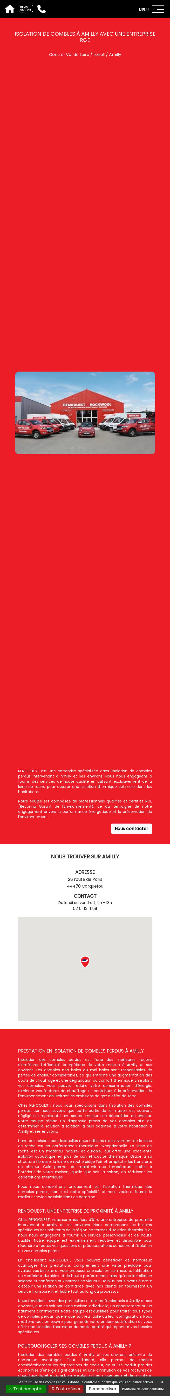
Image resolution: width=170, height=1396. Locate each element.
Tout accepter (26, 1389)
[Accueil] (9, 9)
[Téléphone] (39, 9)
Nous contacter (131, 829)
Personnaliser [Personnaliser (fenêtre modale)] (103, 1389)
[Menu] (158, 9)
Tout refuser (66, 1389)
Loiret (99, 55)
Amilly (115, 55)
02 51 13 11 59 (85, 908)
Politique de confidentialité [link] (143, 1389)
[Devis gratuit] (24, 9)
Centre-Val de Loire (69, 55)
